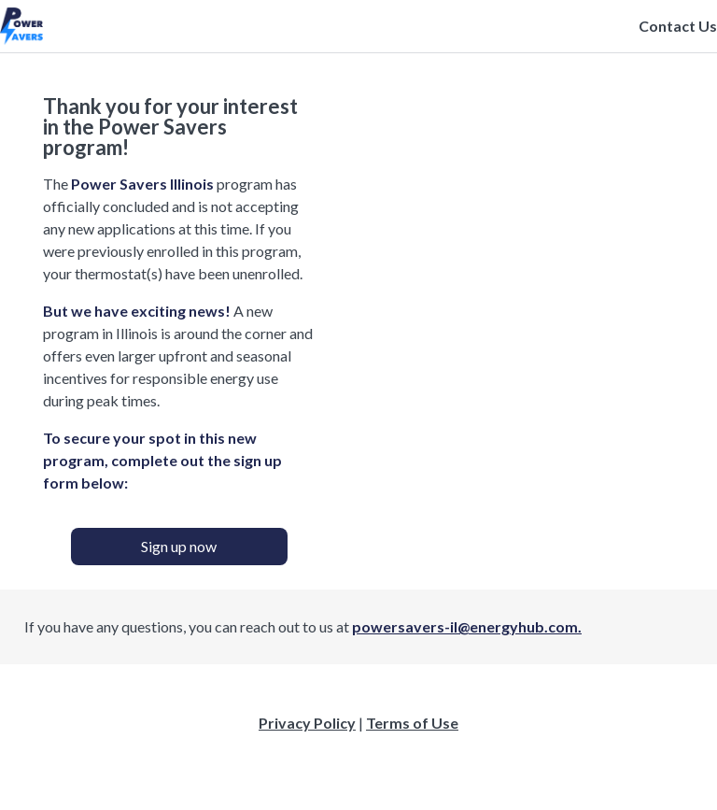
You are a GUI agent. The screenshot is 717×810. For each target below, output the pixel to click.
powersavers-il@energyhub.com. (467, 626)
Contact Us (678, 26)
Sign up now (179, 546)
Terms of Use (412, 723)
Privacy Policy (307, 723)
